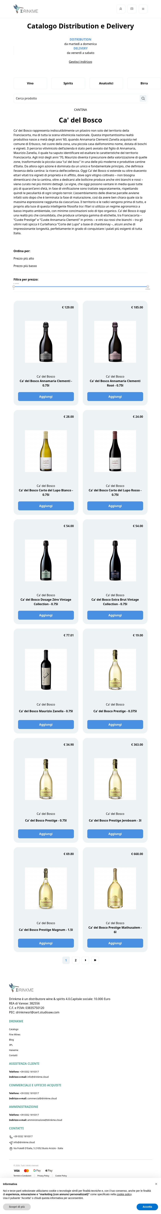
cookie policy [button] (124, 1194)
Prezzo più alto (24, 258)
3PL (11, 1044)
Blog (11, 1039)
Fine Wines (14, 1034)
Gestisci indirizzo (80, 62)
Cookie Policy (61, 1175)
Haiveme (13, 1050)
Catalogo (13, 1029)
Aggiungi (46, 397)
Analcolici (106, 83)
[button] (156, 1184)
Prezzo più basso (25, 266)
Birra (144, 83)
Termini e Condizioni (22, 1175)
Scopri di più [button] (17, 1206)
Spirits (68, 83)
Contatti (13, 1055)
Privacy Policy (43, 1175)
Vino (30, 83)
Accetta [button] (147, 1206)
